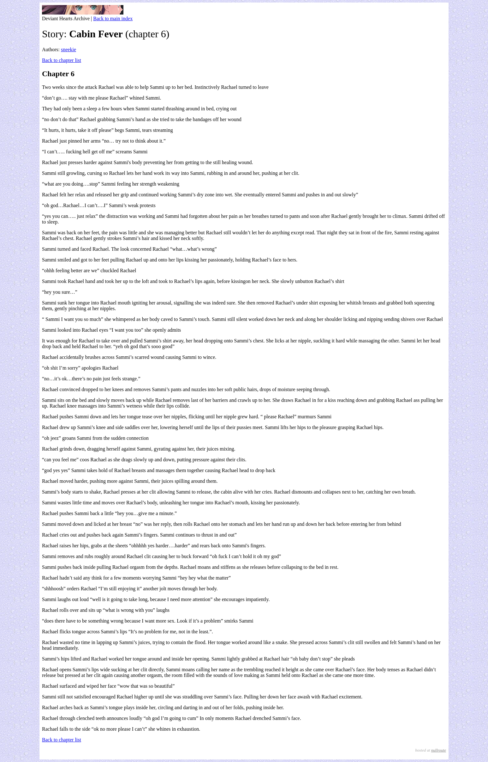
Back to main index (113, 18)
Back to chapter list (61, 60)
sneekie (68, 49)
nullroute (438, 750)
